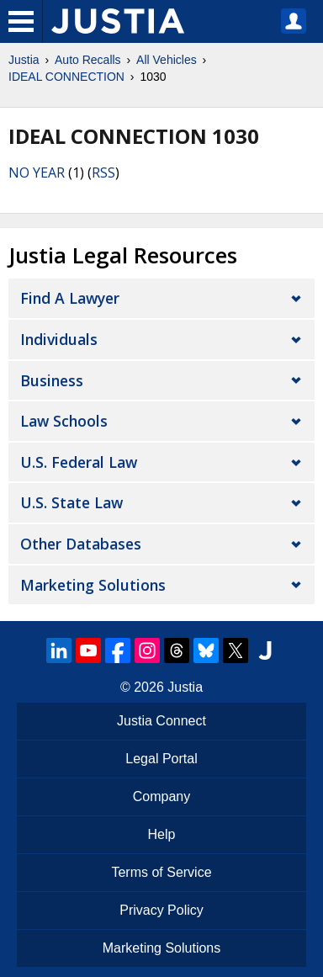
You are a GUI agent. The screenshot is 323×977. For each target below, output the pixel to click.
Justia (24, 59)
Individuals (59, 339)
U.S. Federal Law (78, 462)
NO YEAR (36, 172)
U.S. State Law (71, 502)
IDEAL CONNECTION (66, 76)
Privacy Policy (161, 910)
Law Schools (64, 421)
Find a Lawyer (69, 298)
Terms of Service (161, 872)
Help (162, 834)
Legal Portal (161, 758)
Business (51, 380)
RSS (103, 172)
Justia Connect (161, 721)
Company (161, 796)
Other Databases (80, 544)
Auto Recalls (88, 59)
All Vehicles (166, 59)
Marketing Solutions (93, 585)
